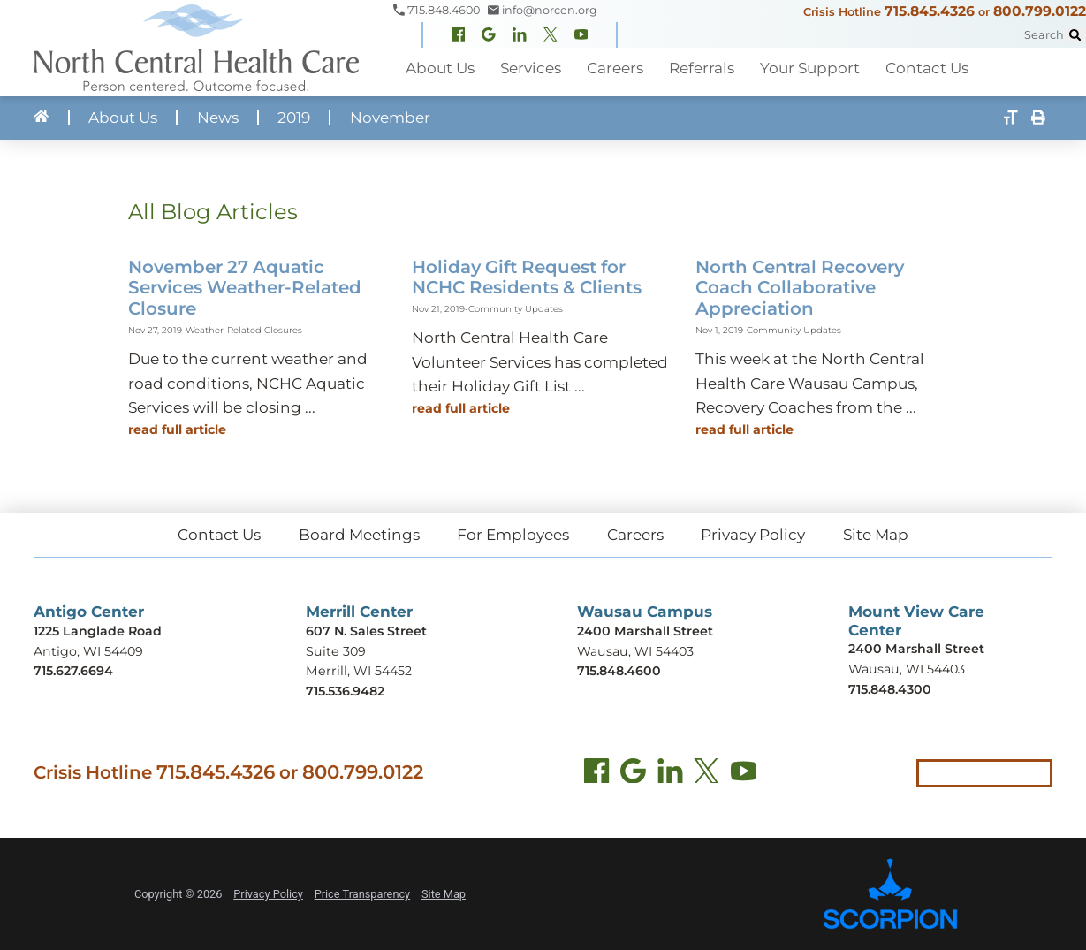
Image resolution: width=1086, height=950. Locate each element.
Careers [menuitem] (615, 68)
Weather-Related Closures (244, 329)
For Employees (513, 534)
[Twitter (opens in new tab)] (706, 773)
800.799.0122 (1039, 11)
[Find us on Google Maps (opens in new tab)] (633, 773)
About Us (122, 117)
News (218, 117)
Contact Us (219, 534)
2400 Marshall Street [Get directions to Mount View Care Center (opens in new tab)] (916, 649)
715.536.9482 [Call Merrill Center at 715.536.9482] (345, 691)
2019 (293, 117)
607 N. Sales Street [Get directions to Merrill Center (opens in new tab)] (366, 631)
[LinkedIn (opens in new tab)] (670, 773)
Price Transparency (363, 894)
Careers (635, 534)
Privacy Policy (753, 534)
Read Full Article (177, 429)
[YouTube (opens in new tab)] (743, 773)
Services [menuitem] (530, 68)
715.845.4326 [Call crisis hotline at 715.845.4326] (215, 771)
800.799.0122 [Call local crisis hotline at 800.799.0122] (362, 771)
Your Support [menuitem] (810, 68)
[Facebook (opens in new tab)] (597, 773)
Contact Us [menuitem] (926, 68)
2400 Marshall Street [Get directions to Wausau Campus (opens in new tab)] (645, 631)
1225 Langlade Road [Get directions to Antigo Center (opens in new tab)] (98, 631)
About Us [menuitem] (440, 68)
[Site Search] (1075, 35)
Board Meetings (359, 534)
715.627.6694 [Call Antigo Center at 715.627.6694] (73, 671)
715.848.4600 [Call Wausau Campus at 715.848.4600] (619, 671)
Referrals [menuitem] (701, 68)
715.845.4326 (930, 11)
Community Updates (515, 308)
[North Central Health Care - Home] (196, 48)
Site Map (875, 534)
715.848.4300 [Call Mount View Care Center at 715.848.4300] (889, 689)
